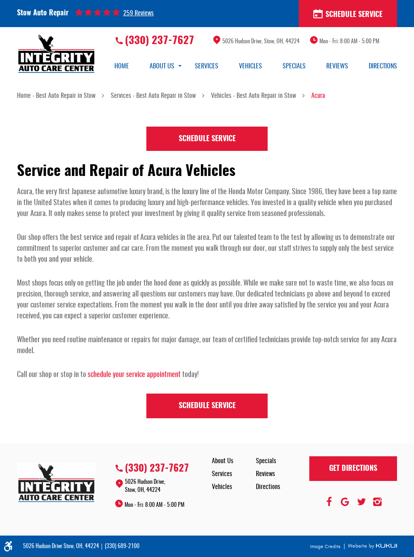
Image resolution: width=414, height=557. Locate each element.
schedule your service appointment (134, 375)
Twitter (361, 502)
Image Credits (326, 546)
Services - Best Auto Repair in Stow (153, 96)
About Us (162, 66)
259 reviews (138, 13)
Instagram (378, 502)
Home (121, 66)
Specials (294, 66)
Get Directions (353, 468)
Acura (318, 96)
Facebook (329, 502)
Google (345, 502)
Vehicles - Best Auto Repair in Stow (253, 96)
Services (206, 66)
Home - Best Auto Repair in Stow (56, 96)
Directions (383, 66)
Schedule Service (347, 14)
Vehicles (250, 66)
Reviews (337, 66)
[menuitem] (121, 66)
